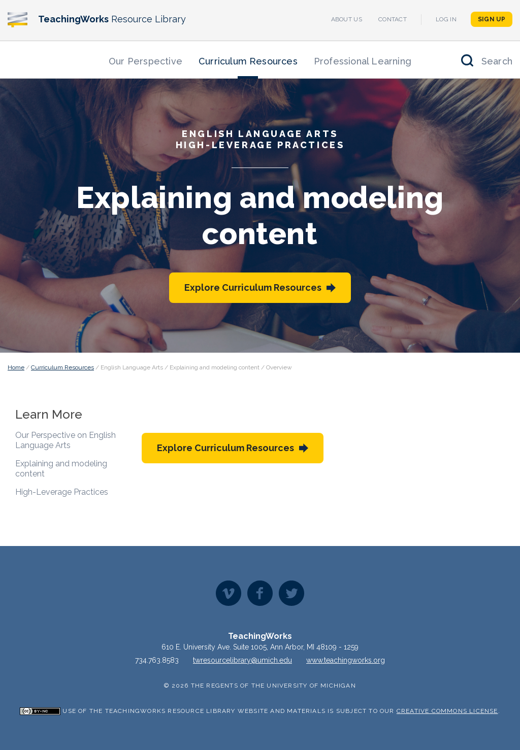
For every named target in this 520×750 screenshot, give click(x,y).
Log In (446, 19)
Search (496, 61)
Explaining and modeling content (61, 469)
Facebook (260, 593)
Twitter (291, 593)
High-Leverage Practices (61, 492)
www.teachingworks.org (345, 660)
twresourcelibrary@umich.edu (242, 660)
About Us (346, 19)
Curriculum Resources (248, 61)
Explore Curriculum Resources (252, 287)
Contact (392, 19)
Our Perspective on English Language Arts (65, 440)
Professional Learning (362, 61)
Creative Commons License (447, 710)
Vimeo (228, 593)
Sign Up (491, 19)
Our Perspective (145, 61)
